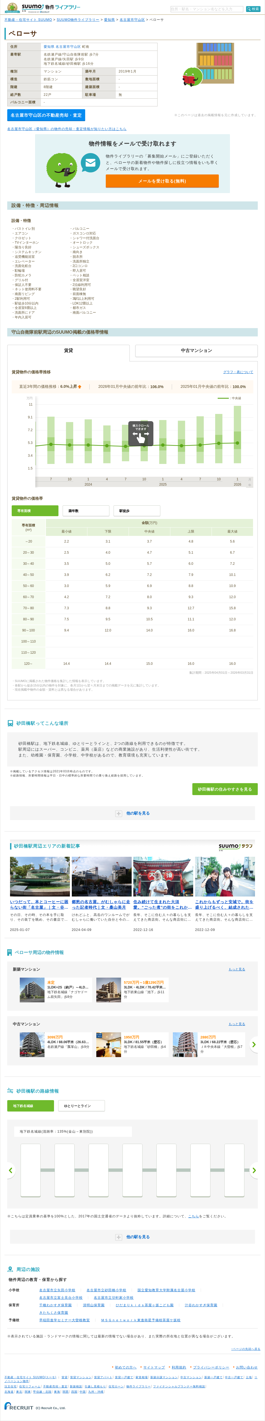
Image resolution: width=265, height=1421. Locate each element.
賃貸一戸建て (124, 1377)
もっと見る (237, 969)
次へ (253, 1170)
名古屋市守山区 (132, 20)
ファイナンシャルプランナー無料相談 (179, 1386)
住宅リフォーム (30, 1386)
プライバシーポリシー (211, 1367)
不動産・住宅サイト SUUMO (28, 20)
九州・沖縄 (96, 1391)
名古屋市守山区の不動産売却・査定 (46, 115)
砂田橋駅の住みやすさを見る (225, 789)
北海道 (9, 1391)
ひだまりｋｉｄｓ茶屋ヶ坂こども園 (145, 1305)
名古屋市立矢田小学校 (57, 1290)
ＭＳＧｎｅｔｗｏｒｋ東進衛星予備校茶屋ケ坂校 (141, 1320)
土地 (249, 1377)
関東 (28, 1391)
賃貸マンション (81, 1377)
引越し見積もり (95, 1386)
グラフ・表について (238, 372)
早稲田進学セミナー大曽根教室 (64, 1320)
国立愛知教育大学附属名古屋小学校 (166, 1290)
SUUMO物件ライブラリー (78, 20)
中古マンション (191, 1377)
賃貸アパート (103, 1377)
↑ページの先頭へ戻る (246, 1348)
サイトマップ (154, 1367)
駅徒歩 (124, 511)
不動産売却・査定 (55, 1386)
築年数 (73, 511)
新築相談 (76, 1386)
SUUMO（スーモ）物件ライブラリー (42, 8)
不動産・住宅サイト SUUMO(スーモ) (30, 1377)
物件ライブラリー (138, 1386)
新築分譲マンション (164, 1377)
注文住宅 (10, 1386)
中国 (83, 1391)
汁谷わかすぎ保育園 (201, 1305)
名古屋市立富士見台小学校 (61, 1298)
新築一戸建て (213, 1377)
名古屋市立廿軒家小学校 (114, 1298)
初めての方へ (126, 1367)
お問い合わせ (247, 1367)
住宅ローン (116, 1386)
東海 (57, 1391)
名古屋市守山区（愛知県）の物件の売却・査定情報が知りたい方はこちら (67, 129)
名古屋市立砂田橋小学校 (106, 1290)
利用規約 (179, 1367)
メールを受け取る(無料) (162, 181)
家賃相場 (142, 1377)
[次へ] (253, 1044)
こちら (193, 1216)
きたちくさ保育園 (53, 1313)
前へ (11, 1170)
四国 (74, 1391)
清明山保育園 (94, 1305)
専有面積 (24, 511)
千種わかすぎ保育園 (55, 1305)
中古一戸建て (234, 1377)
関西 (66, 1391)
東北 (19, 1391)
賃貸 (65, 1377)
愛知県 (109, 20)
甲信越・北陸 (42, 1391)
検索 (255, 9)
